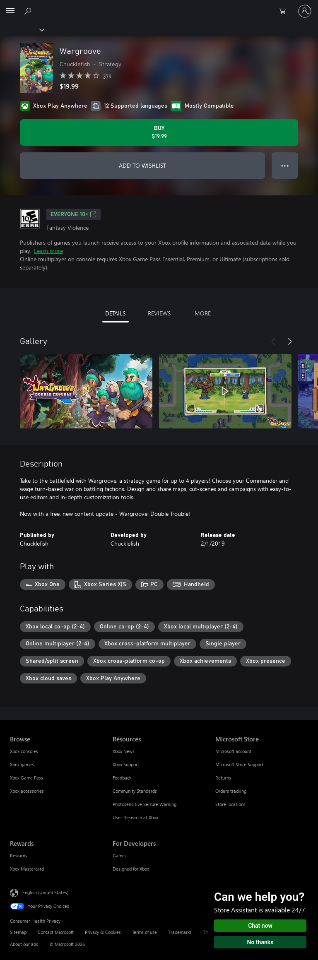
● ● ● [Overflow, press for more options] (285, 165)
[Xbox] (21, 29)
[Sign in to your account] (305, 11)
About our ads (24, 944)
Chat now (260, 925)
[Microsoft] (159, 6)
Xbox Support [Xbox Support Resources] (126, 764)
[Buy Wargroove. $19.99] (159, 132)
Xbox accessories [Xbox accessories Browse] (27, 791)
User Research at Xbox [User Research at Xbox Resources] (135, 817)
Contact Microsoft (56, 932)
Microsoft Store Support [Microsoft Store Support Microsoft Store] (239, 764)
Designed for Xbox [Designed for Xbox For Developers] (131, 868)
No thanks (260, 942)
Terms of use (144, 932)
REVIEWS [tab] (159, 313)
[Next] (290, 341)
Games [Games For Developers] (120, 855)
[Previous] (273, 341)
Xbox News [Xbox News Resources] (124, 751)
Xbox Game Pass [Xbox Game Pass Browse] (26, 777)
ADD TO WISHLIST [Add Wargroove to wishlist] (142, 165)
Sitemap (18, 932)
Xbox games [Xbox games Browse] (22, 764)
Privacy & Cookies (103, 932)
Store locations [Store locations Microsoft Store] (230, 804)
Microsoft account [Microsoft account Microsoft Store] (233, 751)
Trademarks (180, 932)
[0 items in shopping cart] (285, 11)
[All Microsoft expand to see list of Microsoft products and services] (10, 11)
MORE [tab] (203, 313)
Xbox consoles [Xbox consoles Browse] (24, 751)
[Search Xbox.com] (29, 10)
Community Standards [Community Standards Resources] (135, 791)
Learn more (48, 251)
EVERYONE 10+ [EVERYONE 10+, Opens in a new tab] (73, 214)
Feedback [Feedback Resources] (122, 777)
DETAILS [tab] (115, 313)
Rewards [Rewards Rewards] (18, 855)
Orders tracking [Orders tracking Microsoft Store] (230, 791)
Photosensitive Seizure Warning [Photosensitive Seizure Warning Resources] (144, 804)
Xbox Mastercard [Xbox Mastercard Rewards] (27, 868)
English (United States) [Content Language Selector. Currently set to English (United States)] (45, 892)
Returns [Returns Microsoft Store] (223, 777)
